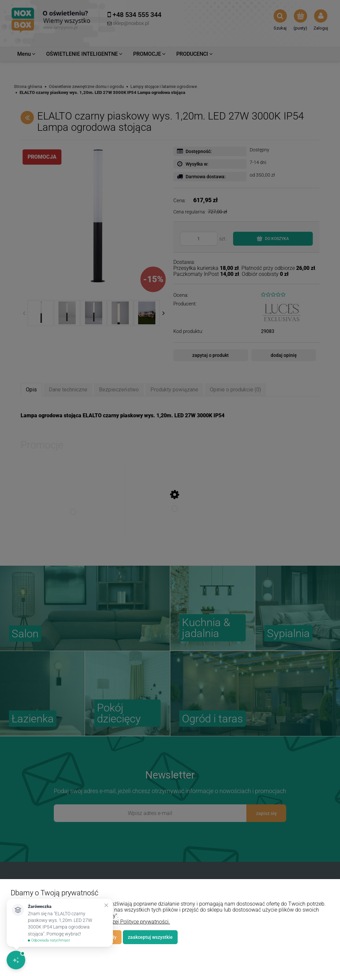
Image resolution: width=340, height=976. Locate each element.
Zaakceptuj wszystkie (150, 937)
